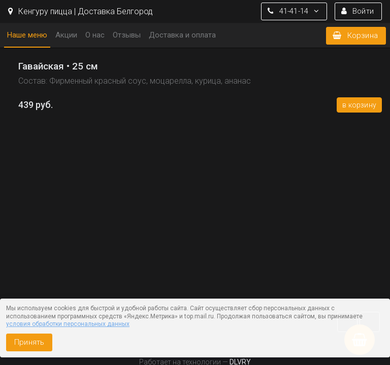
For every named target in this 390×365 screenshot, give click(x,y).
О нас (95, 35)
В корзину (359, 105)
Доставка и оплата (182, 35)
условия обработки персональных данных (67, 323)
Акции (66, 35)
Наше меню (27, 35)
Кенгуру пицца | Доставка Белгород (80, 11)
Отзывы (127, 35)
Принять (29, 342)
